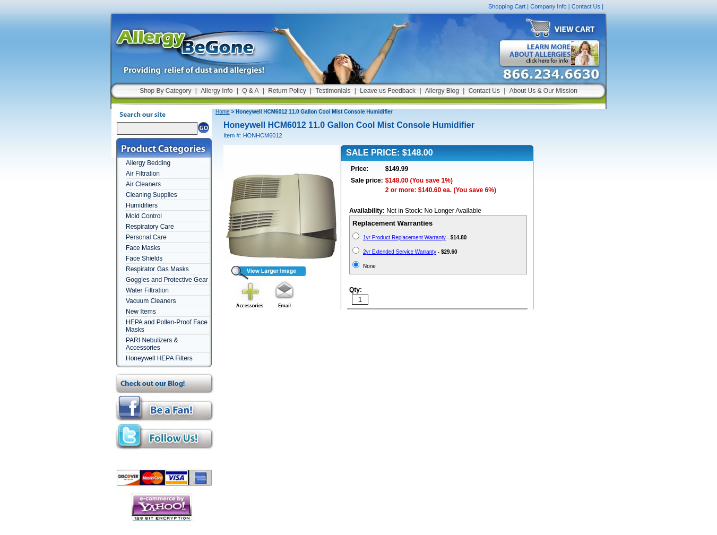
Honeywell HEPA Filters (159, 358)
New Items (141, 311)
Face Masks (143, 248)
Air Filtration (143, 173)
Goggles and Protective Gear (167, 279)
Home (222, 112)
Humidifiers (142, 205)
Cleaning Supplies (151, 195)
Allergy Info (216, 90)
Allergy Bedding (148, 163)
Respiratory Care (150, 226)
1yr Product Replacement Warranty (404, 237)
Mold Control (144, 216)
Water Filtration (147, 290)
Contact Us (586, 6)
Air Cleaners (143, 184)
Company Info (548, 6)
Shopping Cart (506, 6)
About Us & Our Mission (543, 90)
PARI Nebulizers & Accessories (152, 343)
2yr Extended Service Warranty (399, 252)
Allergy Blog (442, 90)
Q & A (250, 90)
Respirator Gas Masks (157, 269)
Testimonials (332, 90)
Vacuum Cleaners (151, 301)
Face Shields (144, 258)
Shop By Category (165, 90)
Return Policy (287, 90)
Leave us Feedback (388, 90)
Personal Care (146, 237)
